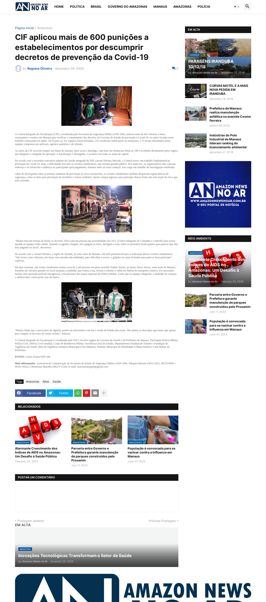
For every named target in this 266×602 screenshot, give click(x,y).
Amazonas (182, 6)
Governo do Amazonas (127, 6)
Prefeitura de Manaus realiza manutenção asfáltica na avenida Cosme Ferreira (230, 114)
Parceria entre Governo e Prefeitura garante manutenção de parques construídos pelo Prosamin (94, 454)
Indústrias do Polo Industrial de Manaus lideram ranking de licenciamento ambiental (228, 141)
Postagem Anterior (30, 521)
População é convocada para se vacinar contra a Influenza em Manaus (151, 452)
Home (59, 6)
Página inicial (24, 28)
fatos (46, 381)
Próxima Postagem (162, 521)
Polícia (204, 6)
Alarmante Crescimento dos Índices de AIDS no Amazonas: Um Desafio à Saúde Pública (38, 452)
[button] (236, 6)
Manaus (160, 6)
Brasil (96, 6)
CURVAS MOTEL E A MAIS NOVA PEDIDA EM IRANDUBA (228, 89)
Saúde (57, 381)
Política (77, 6)
